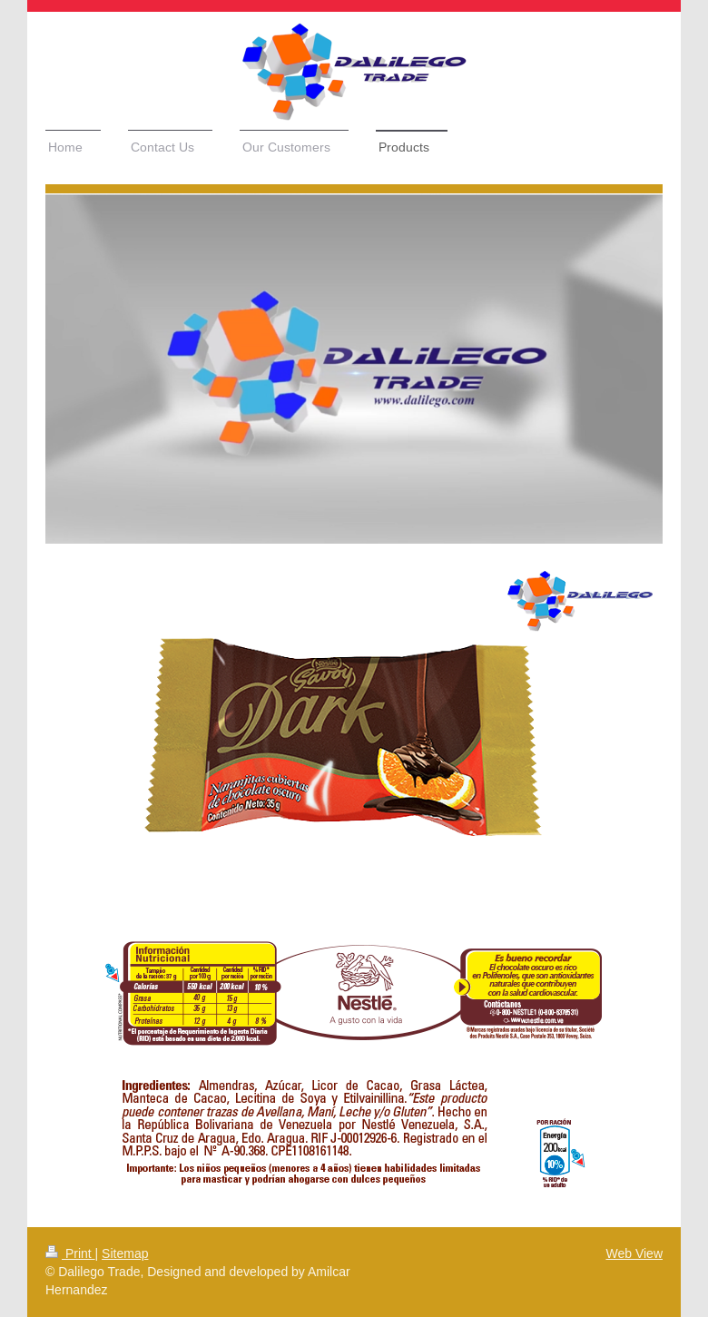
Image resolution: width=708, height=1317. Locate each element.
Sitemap (125, 1253)
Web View (634, 1253)
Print (70, 1253)
